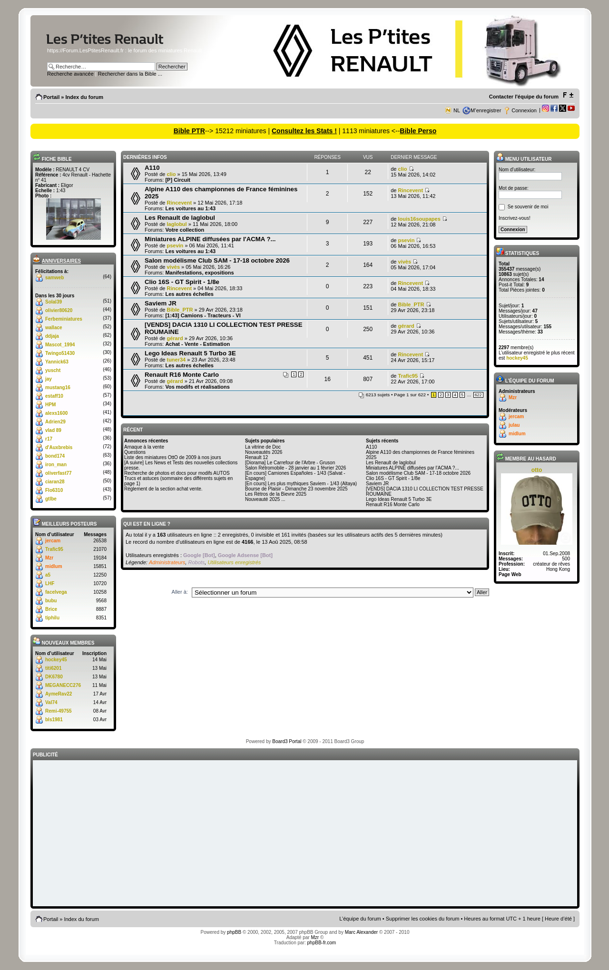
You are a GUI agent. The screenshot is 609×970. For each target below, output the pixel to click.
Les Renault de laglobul (180, 217)
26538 (100, 540)
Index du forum (84, 97)
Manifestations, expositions (199, 272)
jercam (52, 540)
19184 (100, 557)
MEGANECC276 (63, 685)
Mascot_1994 (60, 344)
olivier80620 (58, 310)
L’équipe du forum (360, 918)
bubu (51, 600)
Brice (51, 609)
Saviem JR (161, 303)
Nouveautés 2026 (263, 452)
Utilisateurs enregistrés (234, 562)
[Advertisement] (305, 834)
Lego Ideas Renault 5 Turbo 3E (190, 353)
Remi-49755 (58, 711)
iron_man (56, 464)
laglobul (177, 224)
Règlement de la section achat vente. (163, 488)
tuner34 (176, 360)
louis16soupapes (419, 219)
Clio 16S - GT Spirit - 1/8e (182, 281)
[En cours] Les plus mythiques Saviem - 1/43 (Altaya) (301, 483)
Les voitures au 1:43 (190, 208)
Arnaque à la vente (144, 447)
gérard (175, 338)
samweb (54, 277)
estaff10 (54, 396)
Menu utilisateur (523, 159)
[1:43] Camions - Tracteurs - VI (202, 315)
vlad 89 (53, 430)
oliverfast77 (58, 473)
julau (514, 425)
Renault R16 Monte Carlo (182, 374)
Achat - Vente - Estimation (197, 344)
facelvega (56, 592)
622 (478, 394)
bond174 (55, 456)
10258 (100, 592)
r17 (48, 438)
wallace (53, 327)
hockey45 (56, 659)
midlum (53, 566)
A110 (152, 167)
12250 (100, 575)
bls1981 (54, 719)
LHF (49, 583)
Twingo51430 (60, 353)
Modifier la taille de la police (568, 95)
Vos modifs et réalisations (197, 387)
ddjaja (52, 336)
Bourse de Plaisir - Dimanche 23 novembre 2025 (296, 488)
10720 (100, 583)
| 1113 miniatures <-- (368, 131)
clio (171, 174)
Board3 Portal (286, 741)
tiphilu (52, 617)
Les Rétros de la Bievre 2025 (275, 494)
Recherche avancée (70, 74)
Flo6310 (54, 490)
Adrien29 (55, 421)
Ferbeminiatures (63, 319)
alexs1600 (56, 413)
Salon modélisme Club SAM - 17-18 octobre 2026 (217, 260)
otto (536, 470)
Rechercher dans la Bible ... (130, 74)
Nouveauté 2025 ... (265, 499)
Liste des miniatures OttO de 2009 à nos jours (172, 457)
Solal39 (53, 301)
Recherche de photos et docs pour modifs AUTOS (177, 473)
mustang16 (57, 387)
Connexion (524, 110)
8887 (101, 609)
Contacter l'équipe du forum (524, 96)
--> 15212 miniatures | (238, 131)
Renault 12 (256, 457)
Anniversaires (61, 261)
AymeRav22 (58, 693)
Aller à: (180, 592)
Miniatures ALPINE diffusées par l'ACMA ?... (210, 239)
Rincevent (179, 203)
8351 (101, 617)
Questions (135, 452)
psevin (175, 245)
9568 (101, 600)
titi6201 (53, 668)
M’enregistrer (486, 110)
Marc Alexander (361, 932)
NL (456, 110)
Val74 (51, 702)
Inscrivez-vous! (514, 218)
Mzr (49, 557)
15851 (100, 566)
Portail (51, 97)
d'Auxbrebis (58, 447)
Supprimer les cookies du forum (423, 918)
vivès (173, 267)
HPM (50, 404)
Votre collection (184, 230)
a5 (47, 575)
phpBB (234, 932)
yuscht (52, 370)
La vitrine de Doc (263, 447)
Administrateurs (167, 562)
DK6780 (54, 676)
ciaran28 (55, 481)
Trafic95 (54, 549)
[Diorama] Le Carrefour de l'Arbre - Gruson (290, 462)
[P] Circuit (177, 180)
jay (48, 379)
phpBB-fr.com (321, 942)
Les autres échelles (189, 294)
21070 (100, 549)
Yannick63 (57, 361)
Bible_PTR (180, 310)
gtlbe (51, 498)
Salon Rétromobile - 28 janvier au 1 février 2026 (295, 467)
